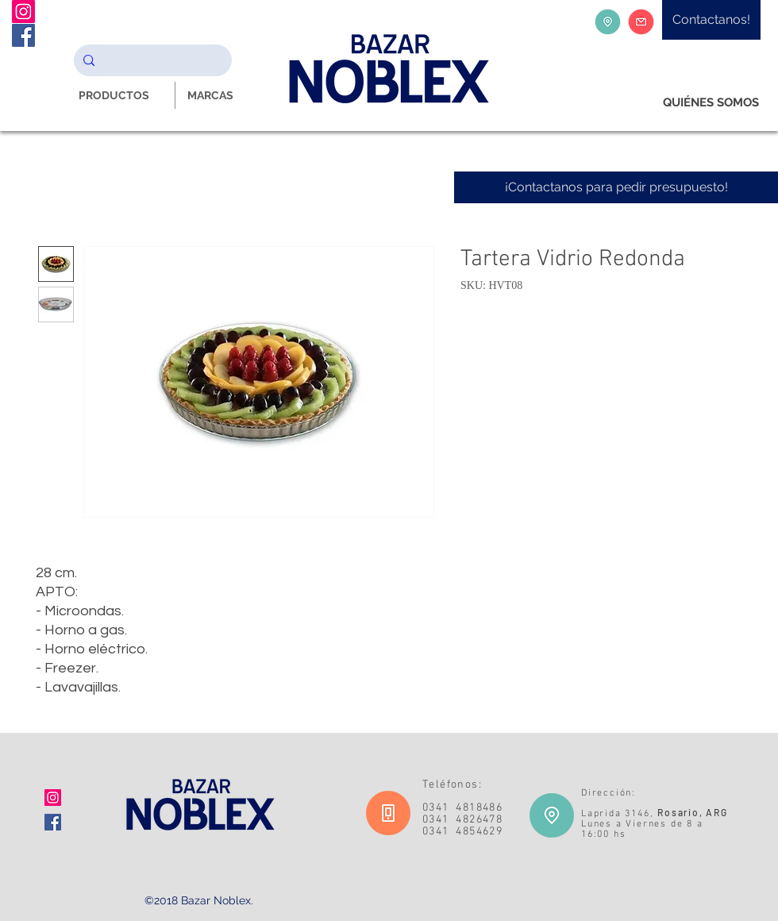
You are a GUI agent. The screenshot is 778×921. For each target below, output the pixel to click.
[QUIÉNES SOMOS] (711, 102)
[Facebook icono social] (52, 822)
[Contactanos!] (711, 20)
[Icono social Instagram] (52, 797)
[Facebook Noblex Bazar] (23, 35)
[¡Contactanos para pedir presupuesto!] (616, 187)
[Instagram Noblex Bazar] (23, 11)
